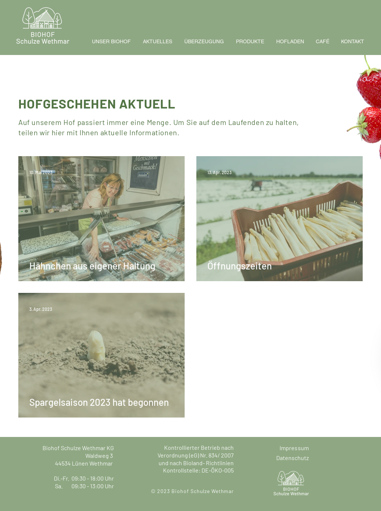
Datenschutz (292, 457)
